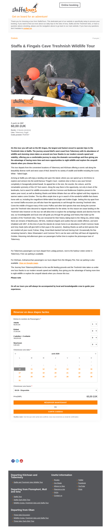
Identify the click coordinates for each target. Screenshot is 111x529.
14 (67, 369)
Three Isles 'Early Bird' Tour (24, 521)
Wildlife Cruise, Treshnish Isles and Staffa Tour (31, 503)
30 (91, 377)
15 (79, 369)
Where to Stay (59, 486)
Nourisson (49, 344)
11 (31, 369)
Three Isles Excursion (22, 515)
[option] (22, 112)
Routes (56, 480)
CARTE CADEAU (55, 412)
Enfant (49, 330)
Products (14, 38)
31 (20, 380)
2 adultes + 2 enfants (49, 337)
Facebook (82, 483)
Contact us (58, 496)
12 (43, 369)
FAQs (56, 492)
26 (43, 377)
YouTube (81, 486)
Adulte (49, 324)
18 (31, 373)
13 (55, 369)
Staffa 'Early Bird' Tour (22, 500)
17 (20, 373)
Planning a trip (59, 489)
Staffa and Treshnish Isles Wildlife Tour (28, 482)
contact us (27, 28)
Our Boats (58, 483)
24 (20, 377)
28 (67, 377)
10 (20, 369)
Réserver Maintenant (55, 402)
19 (43, 373)
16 (91, 369)
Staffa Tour (18, 497)
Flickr (80, 489)
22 (79, 373)
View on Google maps (28, 263)
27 (55, 377)
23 (91, 373)
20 (55, 373)
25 (31, 377)
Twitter (80, 480)
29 (79, 377)
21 (67, 373)
